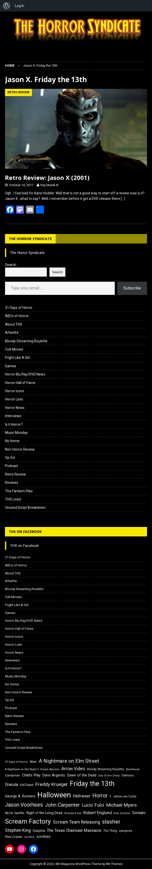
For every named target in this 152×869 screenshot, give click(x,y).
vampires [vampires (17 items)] (125, 831)
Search (10, 265)
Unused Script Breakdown (25, 507)
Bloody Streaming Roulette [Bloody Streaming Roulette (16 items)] (105, 769)
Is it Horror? (14, 424)
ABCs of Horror (17, 316)
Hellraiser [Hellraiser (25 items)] (81, 796)
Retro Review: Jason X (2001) (47, 177)
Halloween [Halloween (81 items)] (54, 795)
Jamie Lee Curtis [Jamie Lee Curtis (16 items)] (125, 796)
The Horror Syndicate (30, 238)
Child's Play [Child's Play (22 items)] (31, 775)
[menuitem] (6, 5)
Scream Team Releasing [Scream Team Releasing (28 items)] (76, 822)
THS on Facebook (25, 531)
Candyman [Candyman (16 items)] (12, 775)
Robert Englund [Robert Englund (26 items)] (97, 812)
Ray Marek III (49, 185)
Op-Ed (10, 458)
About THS (13, 324)
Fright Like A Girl (17, 358)
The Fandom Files (19, 491)
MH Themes (114, 864)
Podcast (11, 466)
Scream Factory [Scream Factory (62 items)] (28, 821)
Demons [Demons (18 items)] (128, 775)
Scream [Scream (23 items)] (139, 812)
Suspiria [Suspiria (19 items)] (39, 831)
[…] (123, 199)
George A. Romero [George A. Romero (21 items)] (20, 796)
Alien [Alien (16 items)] (33, 761)
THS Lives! (13, 499)
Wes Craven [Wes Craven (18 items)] (13, 837)
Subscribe (132, 288)
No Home (12, 441)
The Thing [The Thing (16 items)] (110, 831)
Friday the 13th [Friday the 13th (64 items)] (92, 784)
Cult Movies (14, 349)
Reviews (11, 483)
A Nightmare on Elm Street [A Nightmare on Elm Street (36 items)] (69, 761)
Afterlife (11, 333)
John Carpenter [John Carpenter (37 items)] (62, 805)
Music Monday (16, 433)
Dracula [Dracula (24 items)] (11, 784)
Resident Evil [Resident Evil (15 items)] (72, 813)
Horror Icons (14, 391)
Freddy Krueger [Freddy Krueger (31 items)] (51, 784)
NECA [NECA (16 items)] (9, 813)
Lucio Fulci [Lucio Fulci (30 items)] (93, 805)
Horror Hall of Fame (20, 383)
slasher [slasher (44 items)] (111, 821)
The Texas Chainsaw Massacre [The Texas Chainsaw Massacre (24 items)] (74, 830)
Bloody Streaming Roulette (26, 341)
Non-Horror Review (20, 449)
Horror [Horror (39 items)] (100, 795)
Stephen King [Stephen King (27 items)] (18, 830)
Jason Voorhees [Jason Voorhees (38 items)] (24, 805)
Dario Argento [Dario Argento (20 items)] (53, 775)
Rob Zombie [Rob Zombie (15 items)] (122, 813)
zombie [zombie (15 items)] (29, 837)
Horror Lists (14, 399)
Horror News (14, 408)
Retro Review (15, 474)
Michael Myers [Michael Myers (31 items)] (121, 805)
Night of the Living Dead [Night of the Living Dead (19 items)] (44, 813)
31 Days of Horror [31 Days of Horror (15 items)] (16, 761)
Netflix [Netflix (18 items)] (19, 813)
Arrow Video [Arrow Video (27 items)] (73, 768)
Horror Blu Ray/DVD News (25, 374)
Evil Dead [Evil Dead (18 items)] (26, 785)
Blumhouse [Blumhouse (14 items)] (133, 769)
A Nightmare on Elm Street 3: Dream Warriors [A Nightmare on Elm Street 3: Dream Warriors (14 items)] (32, 769)
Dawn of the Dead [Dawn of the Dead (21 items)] (81, 775)
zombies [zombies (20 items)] (43, 837)
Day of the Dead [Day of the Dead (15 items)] (109, 775)
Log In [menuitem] (19, 6)
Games (10, 366)
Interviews (13, 416)
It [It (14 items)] (110, 796)
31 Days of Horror (18, 308)
